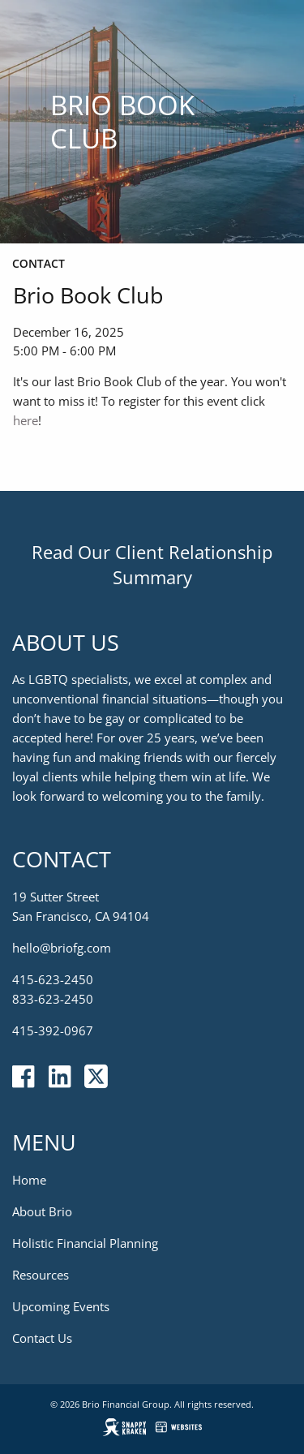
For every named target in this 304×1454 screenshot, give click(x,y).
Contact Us (42, 1339)
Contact (38, 263)
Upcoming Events (60, 1307)
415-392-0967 (52, 1031)
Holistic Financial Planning (85, 1244)
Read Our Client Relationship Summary (152, 565)
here (25, 421)
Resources (40, 1275)
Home (29, 1180)
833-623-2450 (52, 1000)
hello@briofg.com (61, 948)
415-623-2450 (52, 980)
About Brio (42, 1212)
